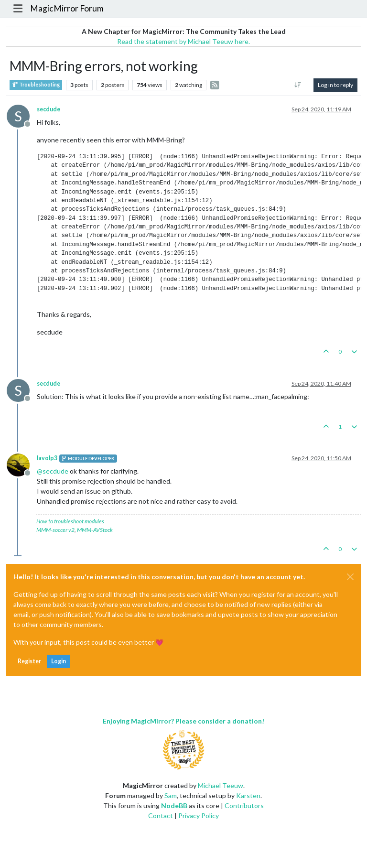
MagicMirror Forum (67, 8)
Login (58, 661)
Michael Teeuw (220, 785)
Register (29, 661)
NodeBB (174, 805)
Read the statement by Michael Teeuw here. (183, 41)
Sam (170, 795)
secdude (48, 109)
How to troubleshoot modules (70, 521)
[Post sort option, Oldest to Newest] (298, 85)
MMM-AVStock (95, 529)
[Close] (350, 577)
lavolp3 (47, 458)
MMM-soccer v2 (55, 529)
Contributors (244, 805)
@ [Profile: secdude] (52, 471)
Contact (160, 815)
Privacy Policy (198, 815)
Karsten (248, 795)
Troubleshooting (36, 85)
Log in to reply (335, 84)
